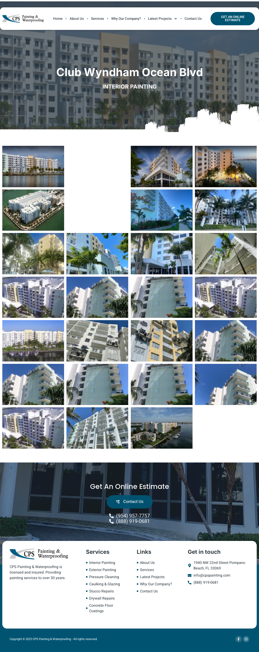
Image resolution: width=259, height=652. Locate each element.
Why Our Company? (126, 18)
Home (58, 18)
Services (97, 18)
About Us (77, 18)
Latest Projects (162, 18)
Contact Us (193, 18)
